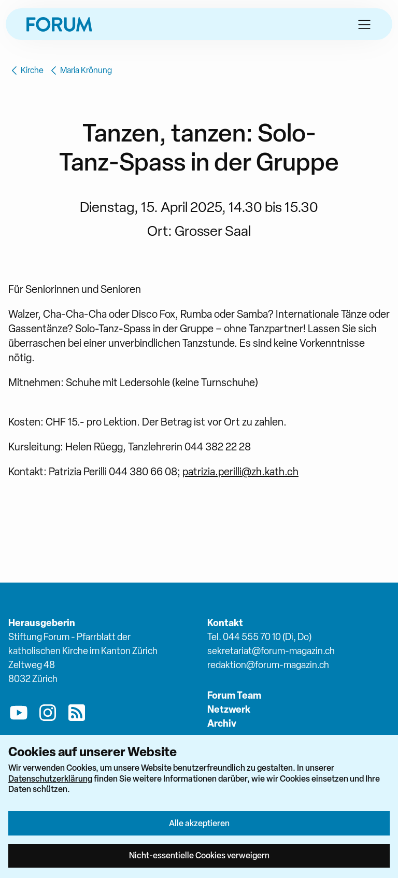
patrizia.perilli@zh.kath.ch (240, 471)
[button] (364, 24)
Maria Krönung (80, 70)
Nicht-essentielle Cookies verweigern (199, 855)
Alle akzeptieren (199, 823)
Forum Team (234, 695)
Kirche (26, 70)
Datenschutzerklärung (50, 778)
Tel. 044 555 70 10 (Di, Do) (259, 637)
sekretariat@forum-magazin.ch (271, 651)
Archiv (221, 723)
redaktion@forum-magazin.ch (268, 665)
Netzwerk (228, 709)
